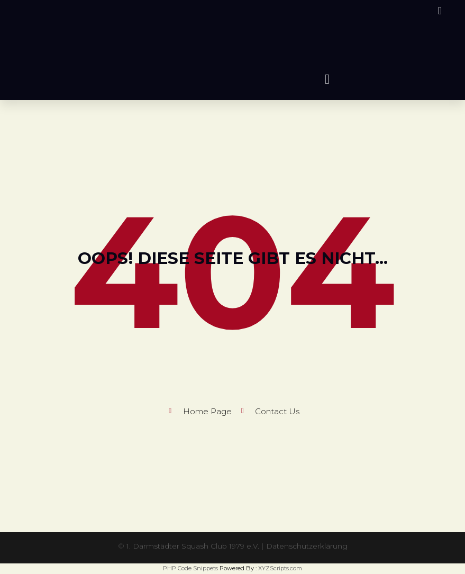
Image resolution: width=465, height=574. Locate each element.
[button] (327, 79)
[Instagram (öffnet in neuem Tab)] (438, 10)
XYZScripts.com (280, 568)
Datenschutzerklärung (307, 546)
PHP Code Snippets (190, 568)
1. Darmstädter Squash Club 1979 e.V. (193, 546)
